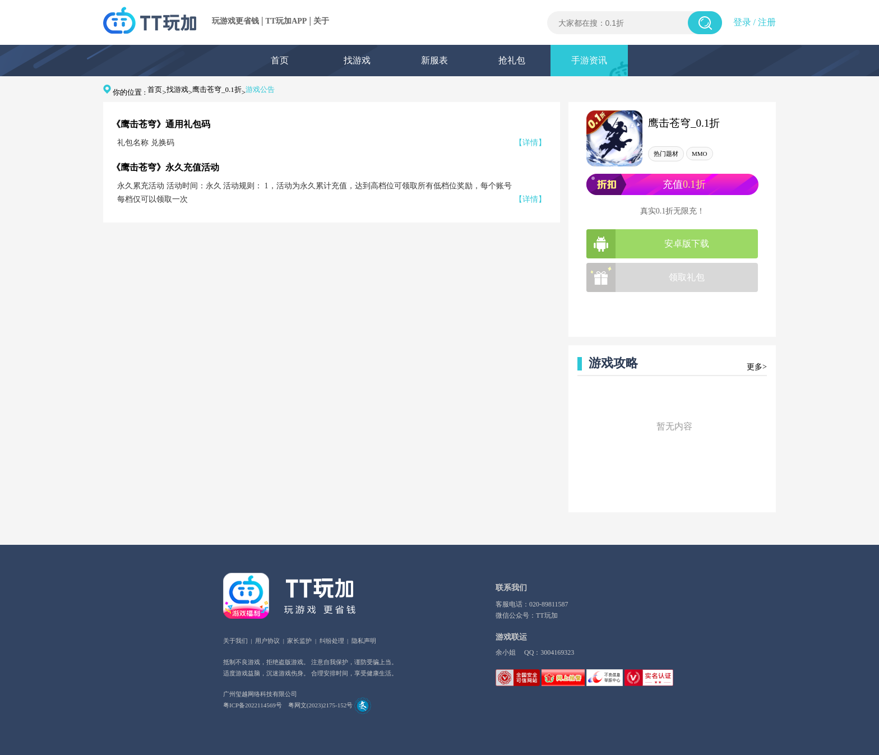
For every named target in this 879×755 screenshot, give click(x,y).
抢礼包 (511, 60)
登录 (742, 22)
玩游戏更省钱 (235, 21)
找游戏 (357, 60)
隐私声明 (363, 640)
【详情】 (530, 142)
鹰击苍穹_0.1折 (217, 89)
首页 (280, 60)
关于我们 (235, 640)
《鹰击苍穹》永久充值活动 (165, 167)
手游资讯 (589, 60)
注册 (767, 22)
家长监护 (299, 640)
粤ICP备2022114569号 (252, 705)
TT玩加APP (286, 21)
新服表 (434, 60)
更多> (757, 367)
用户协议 (267, 640)
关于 (321, 21)
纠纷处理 (332, 640)
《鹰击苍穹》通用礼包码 (161, 124)
